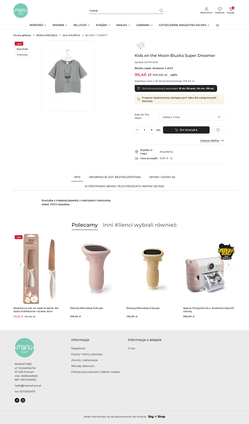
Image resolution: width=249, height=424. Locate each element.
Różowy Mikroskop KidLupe (86, 308)
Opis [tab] (77, 177)
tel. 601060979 (25, 391)
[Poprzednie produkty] (21, 265)
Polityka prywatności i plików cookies (95, 371)
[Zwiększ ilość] (151, 130)
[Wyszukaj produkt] (126, 10)
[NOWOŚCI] (38, 25)
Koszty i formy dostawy (87, 354)
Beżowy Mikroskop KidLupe (143, 308)
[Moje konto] (206, 10)
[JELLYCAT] (81, 25)
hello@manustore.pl (28, 385)
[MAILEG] (123, 25)
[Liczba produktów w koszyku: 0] (231, 10)
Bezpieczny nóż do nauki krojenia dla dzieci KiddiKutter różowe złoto (36, 310)
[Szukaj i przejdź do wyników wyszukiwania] (161, 10)
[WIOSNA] (60, 25)
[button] (217, 25)
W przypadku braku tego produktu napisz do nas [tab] (124, 186)
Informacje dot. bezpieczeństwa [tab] (115, 177)
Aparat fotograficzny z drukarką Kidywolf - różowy (209, 310)
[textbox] (188, 117)
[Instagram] (23, 400)
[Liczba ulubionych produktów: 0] (220, 10)
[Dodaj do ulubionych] (218, 130)
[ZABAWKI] (144, 25)
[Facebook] (17, 400)
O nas (131, 348)
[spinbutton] (144, 130)
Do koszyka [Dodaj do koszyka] (186, 129)
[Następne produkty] (229, 265)
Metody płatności (83, 365)
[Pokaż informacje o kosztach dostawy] (171, 158)
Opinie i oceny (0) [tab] (162, 177)
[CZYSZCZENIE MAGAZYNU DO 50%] (184, 25)
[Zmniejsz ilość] (137, 130)
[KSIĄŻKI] (103, 25)
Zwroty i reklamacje (84, 360)
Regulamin (78, 348)
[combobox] (191, 117)
